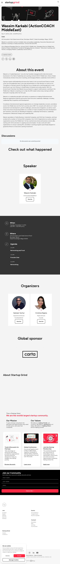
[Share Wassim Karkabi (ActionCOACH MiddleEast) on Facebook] (3, 59)
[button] (58, 2)
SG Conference (34, 512)
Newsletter (33, 522)
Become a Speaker (35, 515)
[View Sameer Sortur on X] (19, 310)
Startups (4, 515)
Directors (4, 518)
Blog (32, 523)
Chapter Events (34, 514)
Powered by (30, 561)
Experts (4, 514)
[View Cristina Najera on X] (41, 310)
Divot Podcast (34, 526)
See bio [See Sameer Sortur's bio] (19, 321)
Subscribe (29, 491)
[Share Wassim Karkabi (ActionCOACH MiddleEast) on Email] (13, 59)
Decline (8, 555)
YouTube (33, 525)
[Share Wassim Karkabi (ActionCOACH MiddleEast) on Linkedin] (10, 59)
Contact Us (4, 534)
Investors (4, 512)
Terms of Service (29, 555)
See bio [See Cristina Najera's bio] (41, 321)
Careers (4, 533)
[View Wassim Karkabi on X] (30, 190)
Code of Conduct (38, 555)
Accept (19, 555)
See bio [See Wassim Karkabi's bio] (30, 199)
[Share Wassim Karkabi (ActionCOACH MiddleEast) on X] (6, 59)
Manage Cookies (14, 560)
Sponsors (4, 517)
